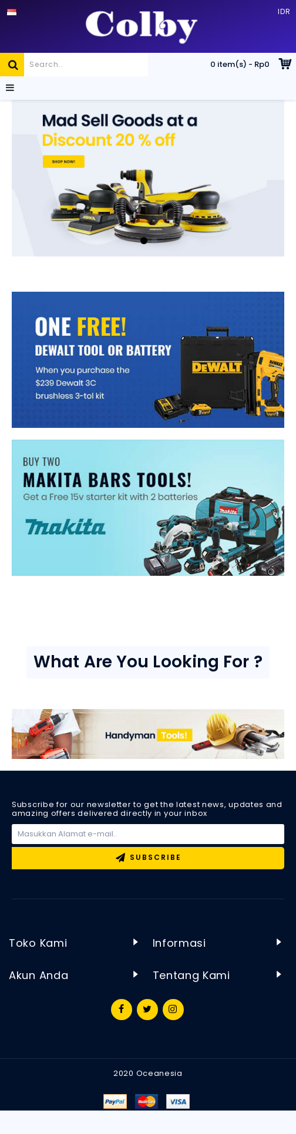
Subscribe (148, 858)
